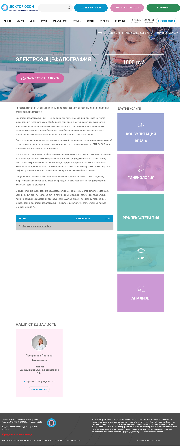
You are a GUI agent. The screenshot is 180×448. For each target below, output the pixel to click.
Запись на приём (91, 8)
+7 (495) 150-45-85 (143, 19)
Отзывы (77, 21)
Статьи (90, 21)
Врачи (44, 21)
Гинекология (141, 172)
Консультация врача (141, 132)
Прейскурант (163, 8)
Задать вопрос (60, 21)
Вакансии (104, 21)
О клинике (6, 21)
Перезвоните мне (166, 21)
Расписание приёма (127, 8)
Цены (32, 21)
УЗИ (141, 252)
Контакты (120, 21)
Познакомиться (39, 389)
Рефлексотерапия (141, 218)
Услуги (20, 21)
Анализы (140, 292)
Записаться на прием (39, 78)
